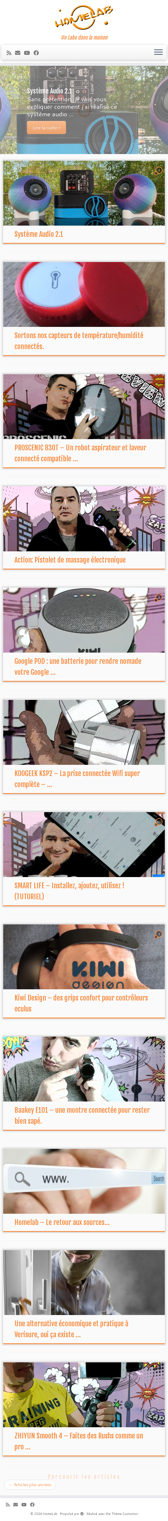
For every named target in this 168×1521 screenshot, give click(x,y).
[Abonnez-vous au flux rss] (11, 53)
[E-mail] (19, 53)
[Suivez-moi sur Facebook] (38, 53)
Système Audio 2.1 (38, 234)
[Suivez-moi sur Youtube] (29, 53)
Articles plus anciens (30, 1485)
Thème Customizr (125, 1513)
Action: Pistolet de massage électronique (70, 560)
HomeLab (50, 1513)
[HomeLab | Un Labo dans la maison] (84, 17)
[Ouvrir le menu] (158, 52)
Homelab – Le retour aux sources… (62, 1222)
